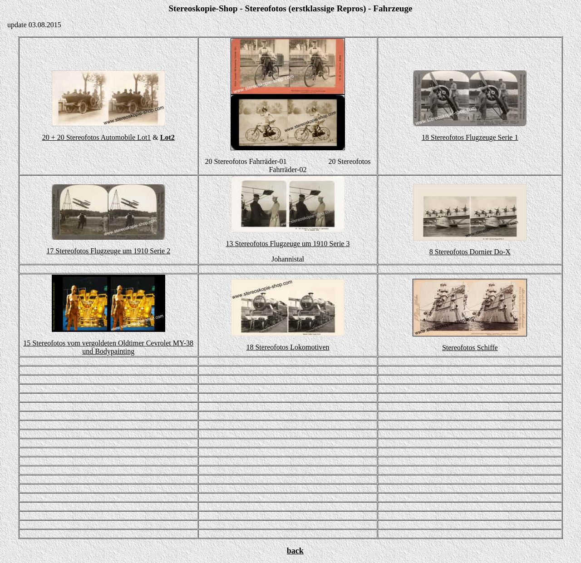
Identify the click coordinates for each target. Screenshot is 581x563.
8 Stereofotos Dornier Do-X (470, 252)
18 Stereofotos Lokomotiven (287, 347)
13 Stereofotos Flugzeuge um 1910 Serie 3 (288, 243)
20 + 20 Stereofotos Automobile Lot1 (96, 137)
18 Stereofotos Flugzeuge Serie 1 (470, 137)
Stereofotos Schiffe (470, 347)
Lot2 (167, 137)
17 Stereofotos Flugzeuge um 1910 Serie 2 (108, 251)
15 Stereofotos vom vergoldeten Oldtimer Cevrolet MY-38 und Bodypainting (108, 347)
